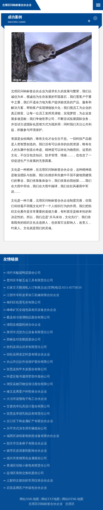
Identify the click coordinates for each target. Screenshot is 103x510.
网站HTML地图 (72, 499)
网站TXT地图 (50, 499)
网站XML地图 (29, 499)
